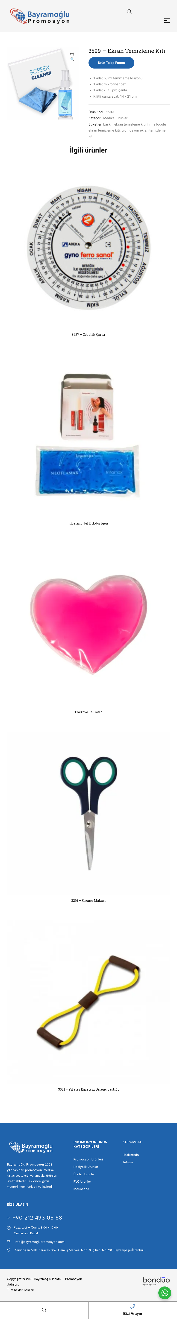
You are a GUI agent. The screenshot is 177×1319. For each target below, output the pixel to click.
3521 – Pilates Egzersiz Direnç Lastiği (88, 1089)
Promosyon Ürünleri (88, 1159)
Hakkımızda (131, 1155)
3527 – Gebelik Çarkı (88, 334)
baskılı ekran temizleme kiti (124, 124)
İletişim (128, 1162)
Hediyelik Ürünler (86, 1167)
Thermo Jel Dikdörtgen (88, 523)
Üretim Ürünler (84, 1174)
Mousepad (81, 1189)
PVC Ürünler (82, 1181)
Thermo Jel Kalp (88, 712)
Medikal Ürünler (115, 118)
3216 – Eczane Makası (88, 900)
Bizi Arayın (132, 1314)
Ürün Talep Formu (111, 63)
